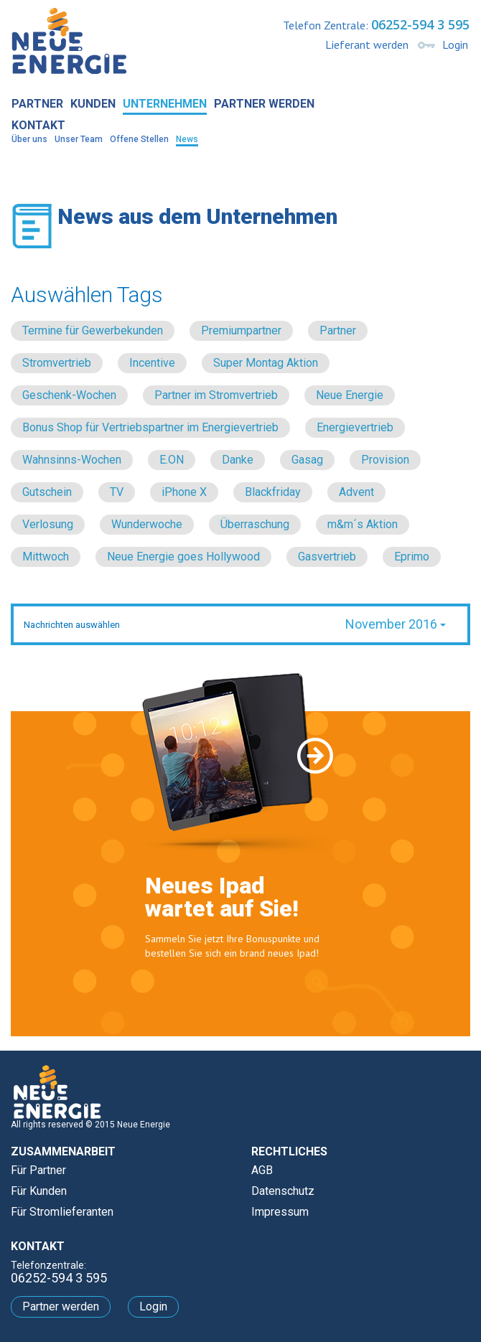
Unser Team (79, 139)
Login (455, 44)
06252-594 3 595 (420, 24)
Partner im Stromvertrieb (216, 395)
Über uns (29, 139)
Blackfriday (273, 492)
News (187, 139)
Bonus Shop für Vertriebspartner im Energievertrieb (150, 427)
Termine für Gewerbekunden (92, 330)
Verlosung (47, 524)
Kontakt (38, 125)
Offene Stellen (139, 139)
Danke (237, 459)
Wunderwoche (146, 524)
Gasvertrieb (327, 556)
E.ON (171, 459)
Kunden (93, 104)
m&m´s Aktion (362, 524)
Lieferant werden (366, 44)
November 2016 (395, 624)
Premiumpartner (241, 330)
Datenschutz (282, 1191)
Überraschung (254, 524)
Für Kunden (39, 1191)
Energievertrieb (355, 427)
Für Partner (38, 1170)
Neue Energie (349, 395)
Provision (385, 459)
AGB (262, 1170)
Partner (37, 104)
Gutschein (47, 492)
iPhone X (184, 492)
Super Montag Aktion (265, 363)
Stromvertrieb (56, 363)
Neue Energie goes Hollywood (183, 556)
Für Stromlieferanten (62, 1212)
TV (116, 492)
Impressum (280, 1212)
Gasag (307, 459)
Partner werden (264, 104)
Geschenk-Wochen (69, 395)
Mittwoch (45, 556)
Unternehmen (165, 104)
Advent (356, 492)
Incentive (152, 363)
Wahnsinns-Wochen (71, 459)
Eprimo (411, 556)
